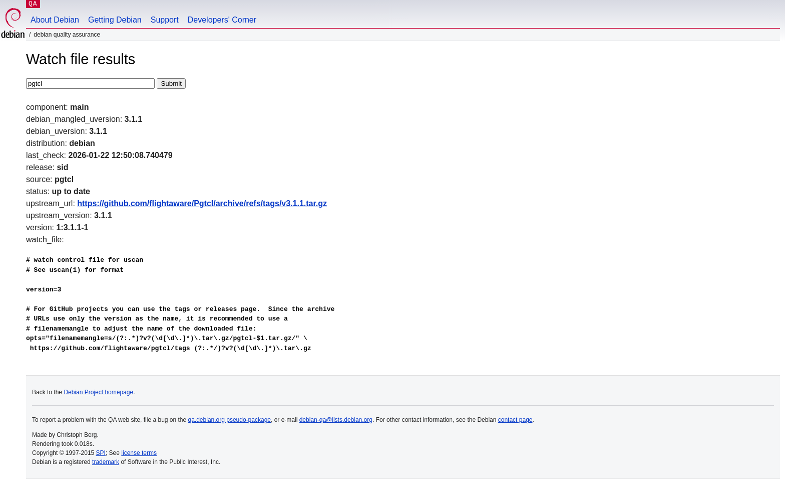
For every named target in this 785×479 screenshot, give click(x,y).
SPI (101, 452)
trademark (105, 461)
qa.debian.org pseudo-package (229, 419)
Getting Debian (115, 20)
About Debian (55, 20)
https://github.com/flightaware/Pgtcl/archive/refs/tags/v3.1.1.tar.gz (202, 203)
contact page (515, 419)
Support (165, 20)
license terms (139, 452)
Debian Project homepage (98, 392)
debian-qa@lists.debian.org (335, 419)
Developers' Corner (222, 20)
